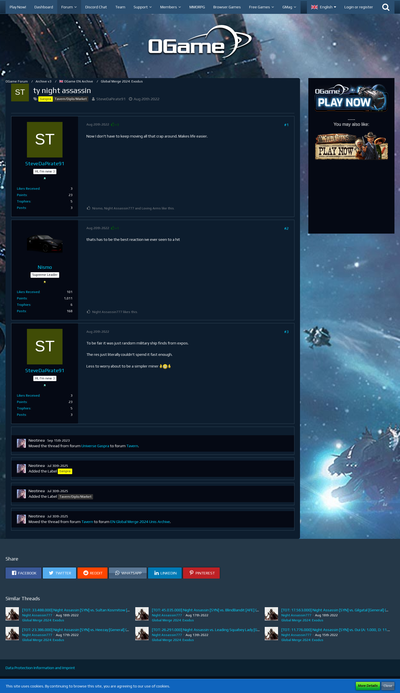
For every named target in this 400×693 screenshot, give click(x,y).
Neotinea (37, 440)
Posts (21, 208)
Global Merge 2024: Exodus (43, 620)
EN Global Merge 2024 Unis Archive (140, 521)
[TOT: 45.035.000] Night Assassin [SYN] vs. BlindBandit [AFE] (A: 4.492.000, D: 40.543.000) (228, 610)
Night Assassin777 (37, 615)
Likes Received (28, 189)
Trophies (24, 201)
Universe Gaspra (95, 446)
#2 (286, 228)
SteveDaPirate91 (111, 99)
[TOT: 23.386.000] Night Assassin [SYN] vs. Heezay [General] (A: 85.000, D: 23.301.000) (95, 629)
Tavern (132, 446)
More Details (368, 686)
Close (388, 686)
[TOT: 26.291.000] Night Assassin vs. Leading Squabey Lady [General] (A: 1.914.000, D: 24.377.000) (235, 629)
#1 (286, 124)
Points (22, 195)
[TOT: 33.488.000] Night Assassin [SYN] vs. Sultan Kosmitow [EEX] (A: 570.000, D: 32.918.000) (102, 610)
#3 (286, 331)
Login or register (358, 7)
